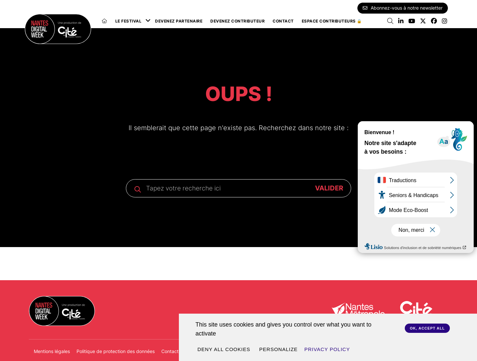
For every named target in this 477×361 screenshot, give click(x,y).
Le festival (128, 21)
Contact (283, 21)
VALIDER (329, 188)
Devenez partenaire (178, 21)
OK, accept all (427, 328)
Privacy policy (327, 349)
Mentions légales (52, 351)
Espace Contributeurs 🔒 (332, 21)
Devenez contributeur (237, 21)
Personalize (278, 349)
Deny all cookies (223, 349)
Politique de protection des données (116, 351)
